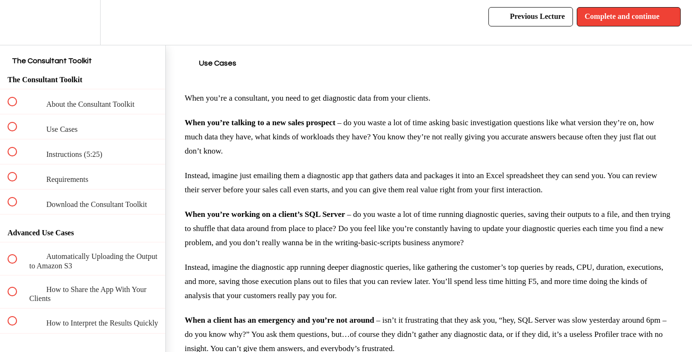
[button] (17, 22)
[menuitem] (82, 22)
